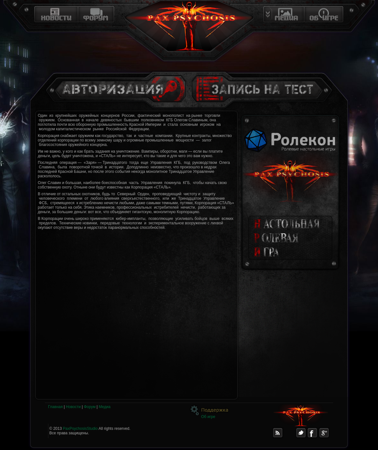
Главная (55, 407)
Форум (89, 407)
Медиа (105, 407)
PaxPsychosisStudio (80, 428)
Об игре (208, 416)
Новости (73, 407)
